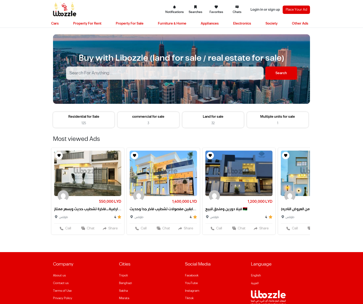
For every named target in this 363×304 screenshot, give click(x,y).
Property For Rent (87, 23)
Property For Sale (130, 23)
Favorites (216, 9)
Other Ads (300, 23)
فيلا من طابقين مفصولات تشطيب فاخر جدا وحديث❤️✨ (163, 209)
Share (110, 228)
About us (59, 275)
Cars (55, 23)
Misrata (124, 298)
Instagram (192, 290)
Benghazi (125, 283)
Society (272, 23)
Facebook (192, 275)
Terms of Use (62, 290)
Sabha (123, 290)
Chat (87, 228)
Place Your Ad (296, 9)
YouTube (191, 283)
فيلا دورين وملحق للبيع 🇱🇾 (226, 209)
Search (281, 73)
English (256, 275)
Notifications (174, 9)
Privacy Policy (62, 298)
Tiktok (189, 298)
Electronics (242, 23)
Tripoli (123, 275)
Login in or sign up (265, 9)
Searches (195, 9)
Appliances (210, 23)
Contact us (61, 283)
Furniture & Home (172, 23)
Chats (237, 9)
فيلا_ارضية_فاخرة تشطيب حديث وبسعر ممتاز (87, 209)
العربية (255, 283)
